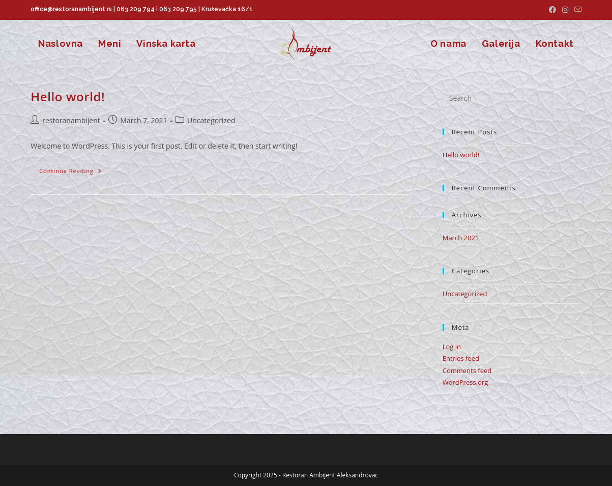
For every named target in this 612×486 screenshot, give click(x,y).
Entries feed (461, 358)
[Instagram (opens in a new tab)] (565, 10)
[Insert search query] (512, 98)
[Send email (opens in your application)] (576, 10)
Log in (452, 346)
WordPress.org (465, 382)
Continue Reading (74, 172)
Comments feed (467, 370)
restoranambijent (71, 120)
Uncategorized (465, 293)
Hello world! (68, 96)
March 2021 (461, 237)
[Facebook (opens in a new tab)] (552, 10)
